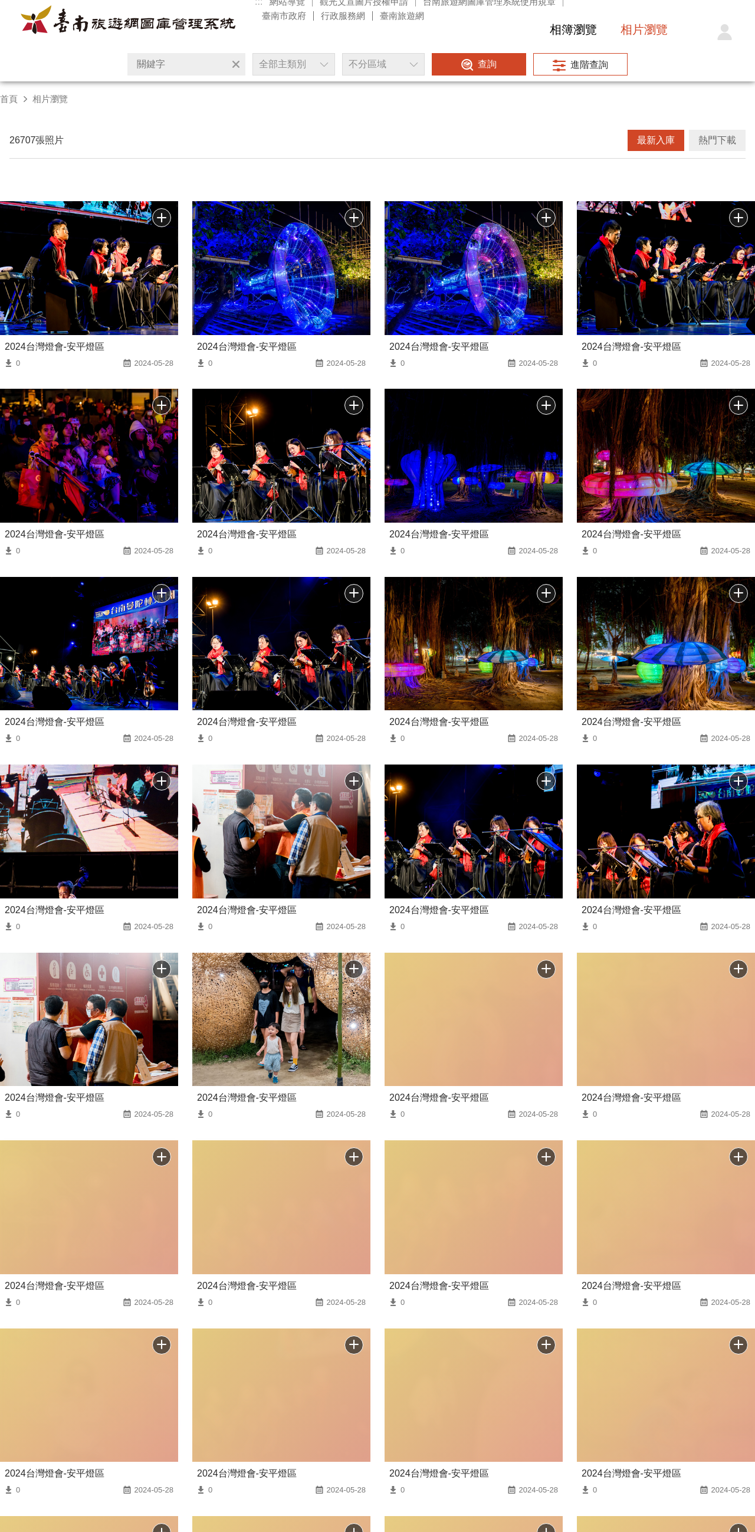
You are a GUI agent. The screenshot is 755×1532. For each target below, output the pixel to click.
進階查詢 (589, 65)
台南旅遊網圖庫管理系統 (128, 22)
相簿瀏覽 (573, 29)
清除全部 (236, 64)
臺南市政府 (284, 16)
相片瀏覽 (644, 29)
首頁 (9, 99)
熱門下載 (717, 140)
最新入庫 (656, 140)
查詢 (487, 64)
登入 (724, 32)
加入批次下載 (161, 1345)
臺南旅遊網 (402, 16)
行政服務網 (343, 16)
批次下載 (161, 217)
